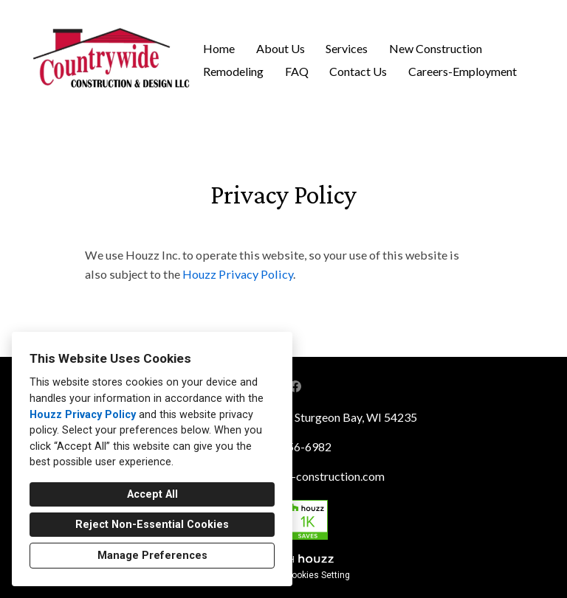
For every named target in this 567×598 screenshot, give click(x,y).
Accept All (152, 494)
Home (219, 48)
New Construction (435, 48)
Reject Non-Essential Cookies (152, 524)
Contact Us (358, 71)
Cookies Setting (318, 575)
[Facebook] (295, 386)
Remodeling (233, 71)
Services (347, 48)
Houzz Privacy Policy (83, 414)
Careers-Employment (462, 71)
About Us (280, 48)
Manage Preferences (152, 555)
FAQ (297, 71)
